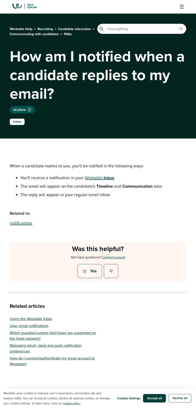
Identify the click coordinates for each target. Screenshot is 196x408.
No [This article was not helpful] (111, 271)
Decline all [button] (180, 398)
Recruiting (45, 28)
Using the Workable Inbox (31, 318)
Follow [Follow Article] (17, 121)
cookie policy (71, 403)
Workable (99, 178)
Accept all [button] (154, 398)
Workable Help (21, 28)
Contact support (113, 257)
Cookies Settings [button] (128, 398)
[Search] (141, 29)
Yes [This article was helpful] (90, 271)
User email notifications (29, 325)
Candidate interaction (74, 28)
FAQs (68, 34)
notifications (21, 223)
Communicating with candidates (34, 34)
